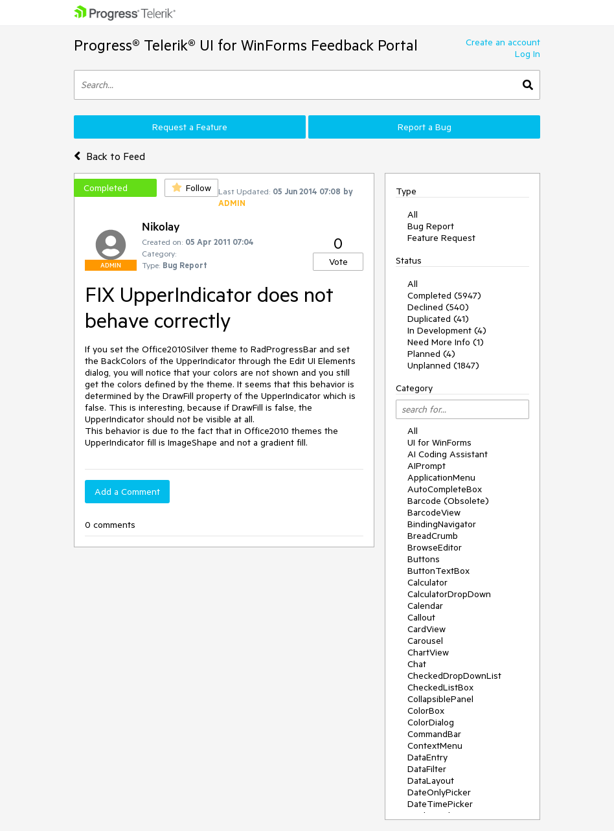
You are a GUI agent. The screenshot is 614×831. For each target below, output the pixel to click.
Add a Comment (127, 491)
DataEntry (427, 757)
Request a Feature (189, 127)
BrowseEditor (434, 547)
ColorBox (425, 710)
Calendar (425, 605)
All (412, 214)
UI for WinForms (439, 442)
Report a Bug (424, 127)
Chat (416, 664)
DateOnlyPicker (439, 792)
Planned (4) (431, 353)
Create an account (503, 42)
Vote (338, 262)
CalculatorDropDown (449, 594)
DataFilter (426, 769)
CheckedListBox (440, 687)
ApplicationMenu (441, 477)
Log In (527, 54)
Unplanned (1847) (443, 365)
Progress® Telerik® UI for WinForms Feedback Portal (246, 45)
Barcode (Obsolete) (448, 501)
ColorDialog (430, 722)
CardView (426, 629)
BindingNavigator (441, 524)
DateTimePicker (440, 804)
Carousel (425, 640)
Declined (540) (438, 307)
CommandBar (434, 734)
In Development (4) (446, 330)
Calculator (427, 582)
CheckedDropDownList (454, 675)
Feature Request (441, 238)
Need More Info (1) (445, 342)
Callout (421, 617)
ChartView (428, 652)
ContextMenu (434, 745)
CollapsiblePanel (440, 699)
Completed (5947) (444, 295)
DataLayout (430, 780)
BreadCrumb (432, 535)
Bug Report (430, 226)
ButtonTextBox (438, 570)
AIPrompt (426, 466)
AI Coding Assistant (447, 454)
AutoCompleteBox (444, 489)
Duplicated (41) (438, 318)
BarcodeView (433, 512)
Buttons (423, 559)
